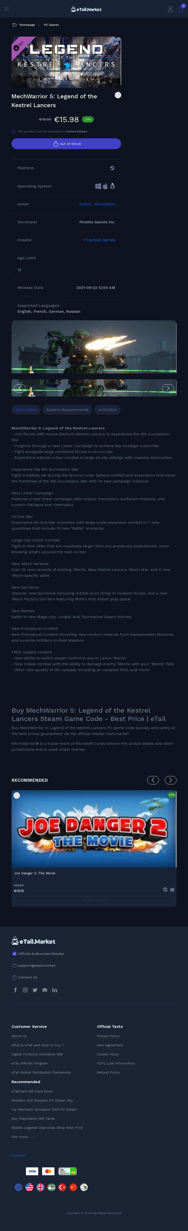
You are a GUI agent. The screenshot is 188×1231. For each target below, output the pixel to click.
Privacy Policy (108, 1036)
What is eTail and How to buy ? (38, 1045)
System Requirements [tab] (67, 409)
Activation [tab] (107, 409)
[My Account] (170, 9)
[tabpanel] (94, 588)
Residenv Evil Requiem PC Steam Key (42, 1100)
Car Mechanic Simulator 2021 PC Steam (44, 1109)
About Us (19, 1036)
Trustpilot (19, 1155)
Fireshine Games (99, 240)
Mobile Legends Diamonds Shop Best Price (47, 1128)
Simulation (105, 204)
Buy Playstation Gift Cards (33, 1118)
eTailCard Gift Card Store (32, 1091)
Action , (87, 204)
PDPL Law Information (116, 1063)
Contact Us (27, 977)
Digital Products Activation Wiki (37, 1054)
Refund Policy (108, 1072)
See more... (24, 1137)
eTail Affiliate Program (30, 1063)
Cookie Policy (108, 1054)
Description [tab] (26, 409)
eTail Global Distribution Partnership (41, 1072)
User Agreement (110, 1045)
